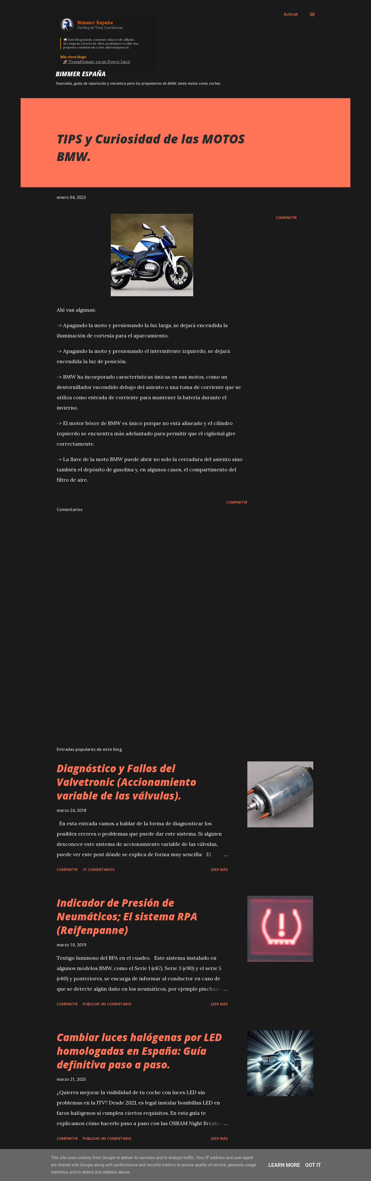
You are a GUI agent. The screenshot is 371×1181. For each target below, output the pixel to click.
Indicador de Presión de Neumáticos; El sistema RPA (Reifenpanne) (127, 916)
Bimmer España (81, 74)
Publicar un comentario (107, 1003)
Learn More (284, 1165)
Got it (313, 1165)
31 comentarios (98, 869)
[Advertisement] (144, 682)
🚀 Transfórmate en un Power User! (96, 61)
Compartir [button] (286, 217)
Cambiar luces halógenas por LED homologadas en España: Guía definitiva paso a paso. (139, 1051)
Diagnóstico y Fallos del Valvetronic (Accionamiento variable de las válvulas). (126, 782)
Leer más (219, 869)
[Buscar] (291, 14)
